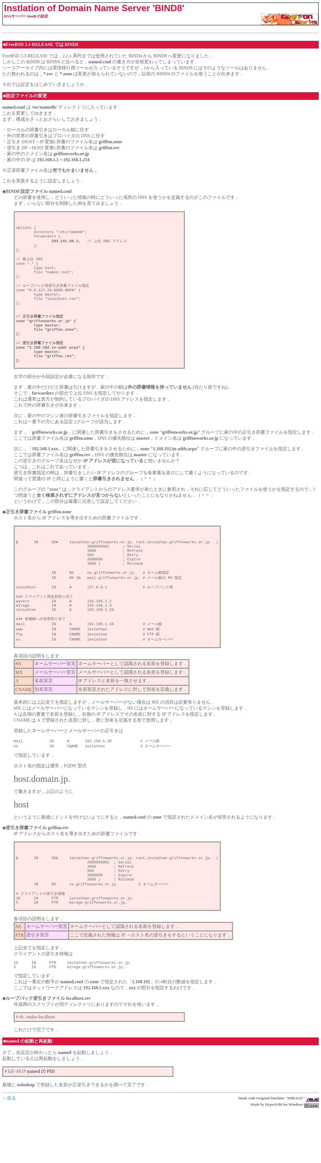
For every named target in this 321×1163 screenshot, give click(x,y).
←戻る (9, 1151)
